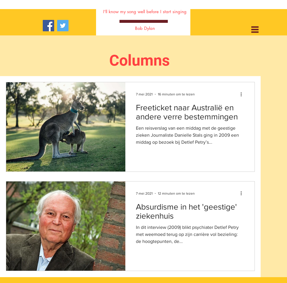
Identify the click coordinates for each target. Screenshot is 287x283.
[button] (255, 29)
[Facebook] (48, 25)
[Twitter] (63, 25)
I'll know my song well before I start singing (145, 11)
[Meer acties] (243, 94)
